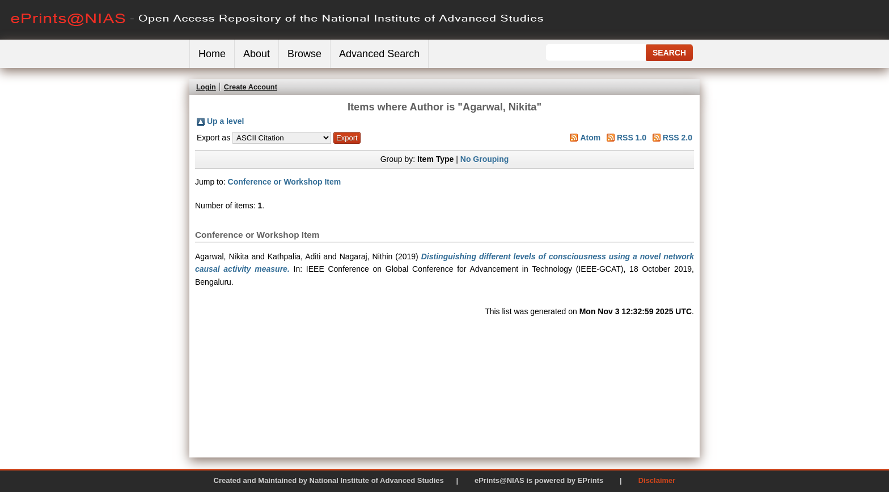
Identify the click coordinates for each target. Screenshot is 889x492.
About (256, 53)
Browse (304, 53)
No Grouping (484, 159)
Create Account (250, 87)
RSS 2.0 (677, 137)
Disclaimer (657, 480)
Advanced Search (379, 53)
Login (206, 87)
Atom (590, 137)
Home (212, 53)
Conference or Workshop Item (284, 181)
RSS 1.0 (631, 137)
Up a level (225, 121)
